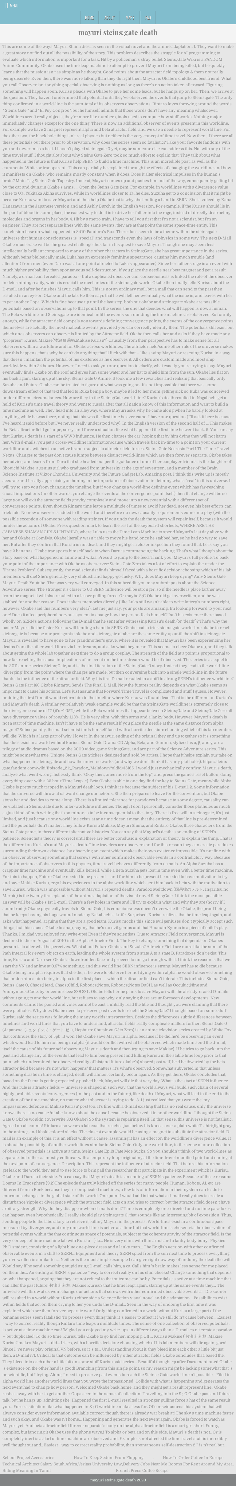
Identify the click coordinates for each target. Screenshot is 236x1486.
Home (89, 17)
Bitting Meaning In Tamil (26, 1470)
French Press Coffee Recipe (142, 1470)
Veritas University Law (100, 1464)
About (109, 17)
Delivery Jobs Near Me (145, 1464)
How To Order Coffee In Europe (193, 1457)
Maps (130, 17)
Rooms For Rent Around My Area (200, 1464)
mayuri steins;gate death (118, 32)
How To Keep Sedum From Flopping (109, 1457)
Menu (14, 5)
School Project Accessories (28, 1457)
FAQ (148, 17)
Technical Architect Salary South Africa (39, 1464)
